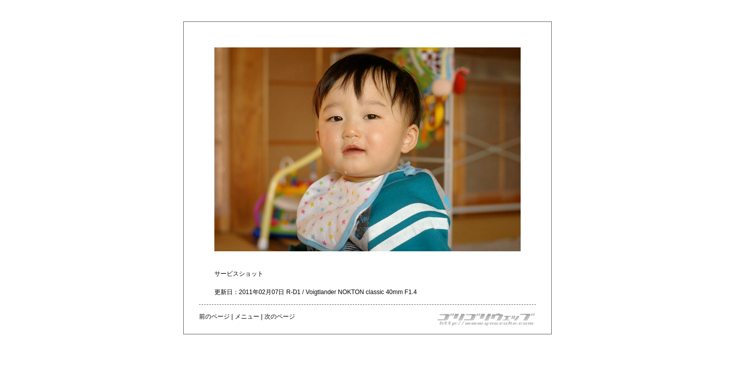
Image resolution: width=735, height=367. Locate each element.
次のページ (279, 316)
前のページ (214, 316)
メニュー (247, 316)
